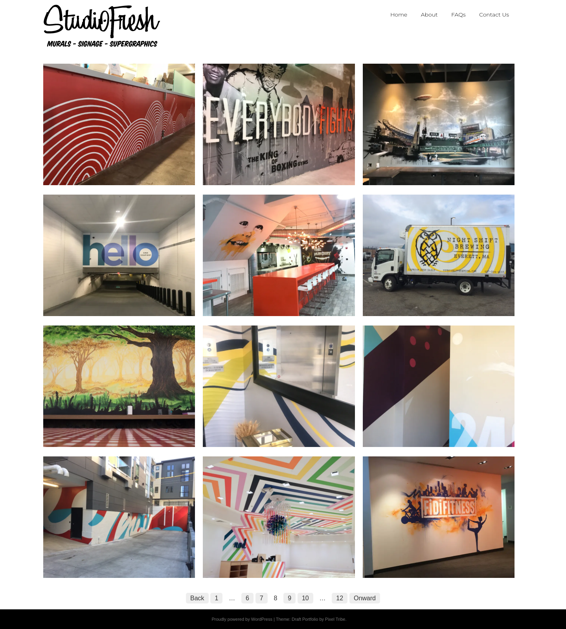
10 (305, 598)
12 (339, 598)
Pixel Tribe (335, 619)
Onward (365, 598)
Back (197, 598)
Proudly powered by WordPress (241, 619)
